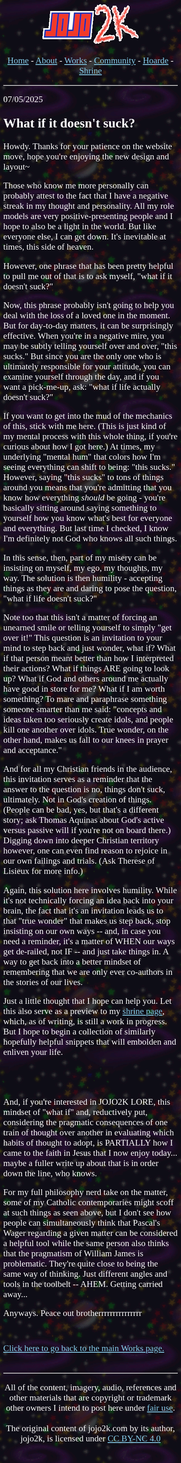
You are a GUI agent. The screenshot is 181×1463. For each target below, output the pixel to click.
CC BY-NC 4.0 (134, 1438)
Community (115, 60)
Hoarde (155, 60)
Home (18, 60)
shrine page (143, 1011)
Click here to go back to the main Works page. (83, 1348)
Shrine (90, 71)
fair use (160, 1408)
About (46, 60)
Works (75, 60)
